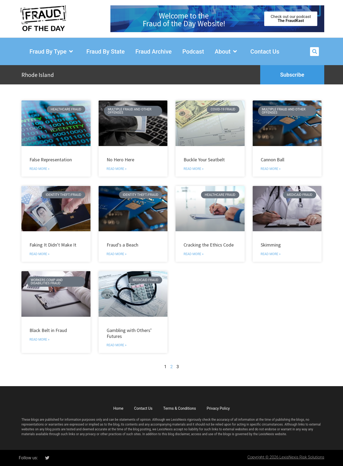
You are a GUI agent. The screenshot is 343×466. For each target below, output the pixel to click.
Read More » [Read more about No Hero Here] (116, 169)
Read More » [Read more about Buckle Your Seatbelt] (193, 169)
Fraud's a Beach (122, 245)
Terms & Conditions (179, 408)
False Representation (50, 159)
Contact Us (143, 408)
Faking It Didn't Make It (52, 245)
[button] (314, 51)
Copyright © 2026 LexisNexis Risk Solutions (285, 457)
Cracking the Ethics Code (209, 245)
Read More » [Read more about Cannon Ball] (271, 169)
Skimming (271, 245)
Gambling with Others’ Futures (129, 333)
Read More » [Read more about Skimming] (271, 254)
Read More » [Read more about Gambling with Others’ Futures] (116, 345)
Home (118, 408)
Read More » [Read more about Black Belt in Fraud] (39, 339)
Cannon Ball (272, 159)
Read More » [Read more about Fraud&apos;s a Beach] (116, 254)
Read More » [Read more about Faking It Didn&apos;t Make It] (39, 254)
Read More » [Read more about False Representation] (39, 169)
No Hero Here (120, 159)
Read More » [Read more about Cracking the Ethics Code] (193, 254)
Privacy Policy (218, 408)
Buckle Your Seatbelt (204, 159)
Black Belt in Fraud (48, 330)
